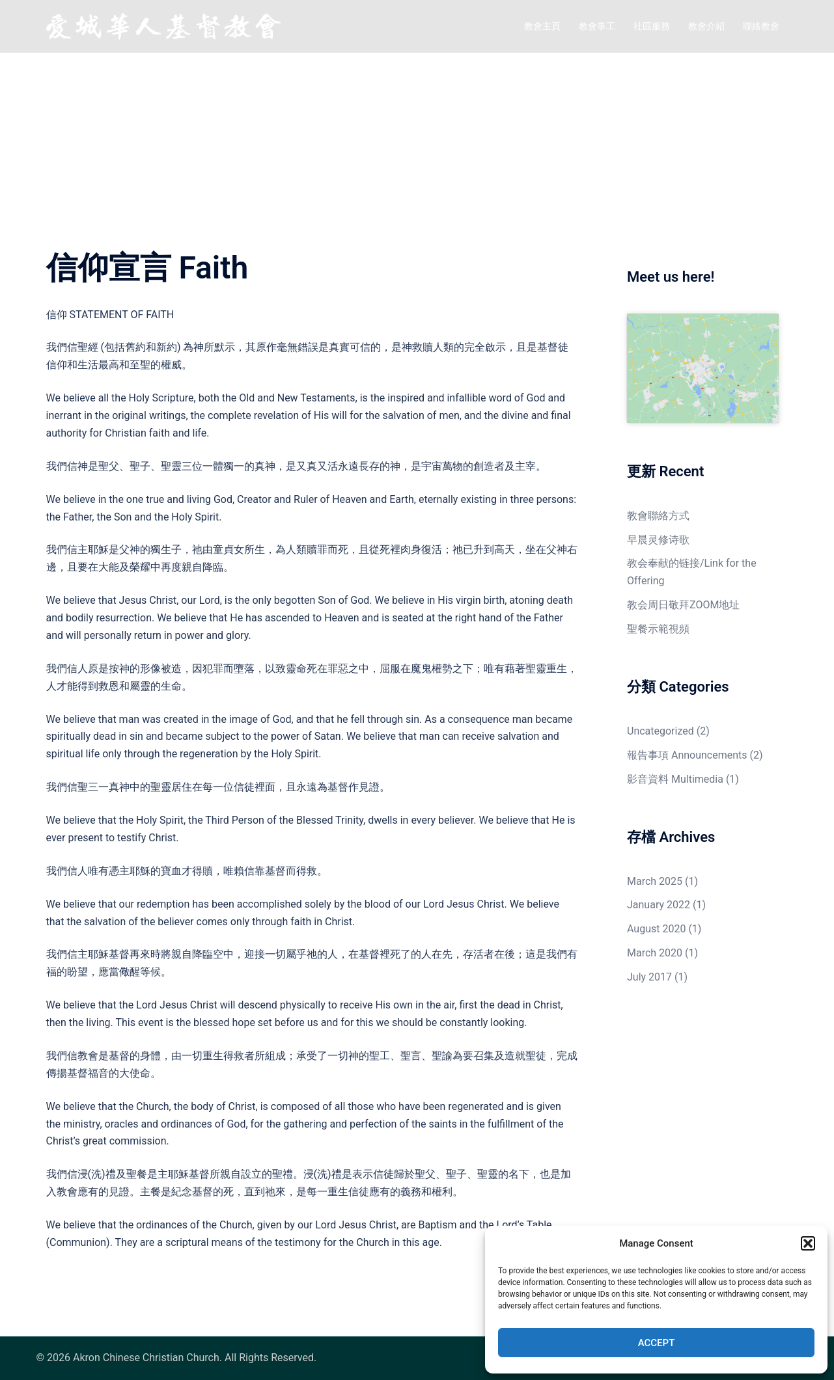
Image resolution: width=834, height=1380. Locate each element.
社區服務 (651, 26)
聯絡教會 (761, 26)
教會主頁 (542, 26)
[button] (807, 1243)
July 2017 (649, 977)
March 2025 (654, 881)
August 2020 (656, 929)
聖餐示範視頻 (658, 629)
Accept (656, 1343)
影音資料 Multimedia (675, 779)
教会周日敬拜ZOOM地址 (683, 605)
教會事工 (597, 26)
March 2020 (654, 953)
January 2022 (658, 905)
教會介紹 (706, 26)
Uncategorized (660, 731)
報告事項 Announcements (687, 755)
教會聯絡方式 (658, 515)
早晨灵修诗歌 (658, 540)
